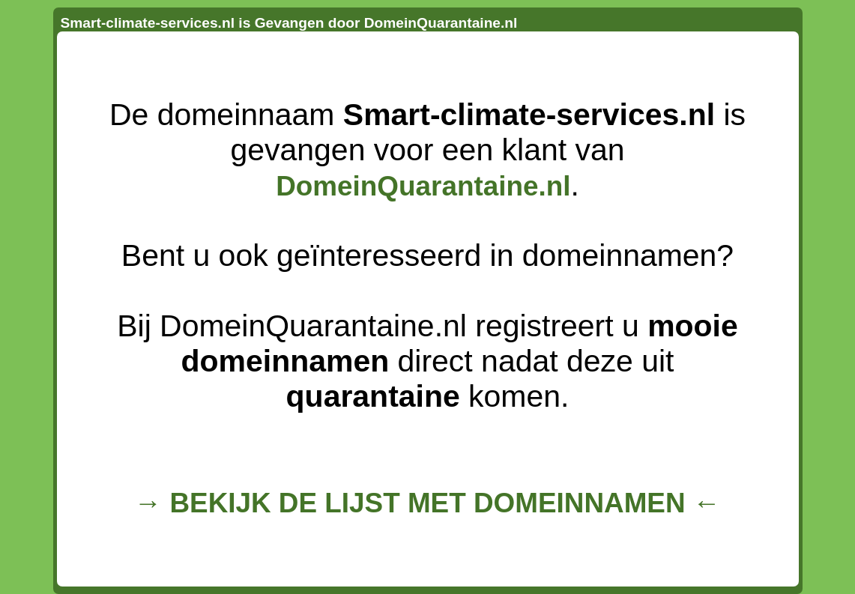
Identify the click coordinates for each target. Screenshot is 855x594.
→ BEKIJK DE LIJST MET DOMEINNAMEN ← (427, 503)
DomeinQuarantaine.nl (423, 186)
